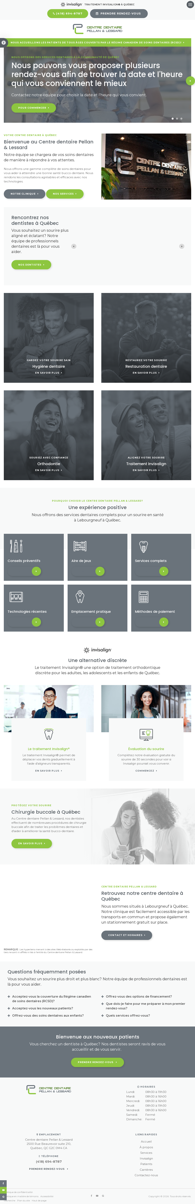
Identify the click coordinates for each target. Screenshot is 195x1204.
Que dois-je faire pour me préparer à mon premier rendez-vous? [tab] (145, 1006)
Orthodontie (48, 463)
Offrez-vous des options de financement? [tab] (139, 996)
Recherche (9, 1200)
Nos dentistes (30, 264)
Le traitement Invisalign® (49, 748)
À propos (146, 1147)
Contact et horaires (125, 935)
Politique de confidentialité (18, 1192)
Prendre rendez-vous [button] (121, 13)
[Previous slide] (73, 246)
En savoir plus (47, 373)
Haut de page (39, 1200)
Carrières (146, 1169)
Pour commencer (32, 107)
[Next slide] (181, 246)
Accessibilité (46, 1196)
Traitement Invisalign (146, 463)
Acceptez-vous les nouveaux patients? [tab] (42, 1008)
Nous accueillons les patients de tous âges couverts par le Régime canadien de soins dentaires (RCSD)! (96, 42)
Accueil (146, 1141)
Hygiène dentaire (49, 366)
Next (190, 80)
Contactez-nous (146, 1175)
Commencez (144, 771)
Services (146, 1153)
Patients (146, 1164)
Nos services (63, 193)
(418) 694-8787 (69, 13)
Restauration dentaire (146, 366)
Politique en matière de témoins (21, 1196)
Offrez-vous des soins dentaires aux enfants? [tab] (48, 1015)
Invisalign (146, 1158)
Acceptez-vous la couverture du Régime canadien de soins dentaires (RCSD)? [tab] (51, 999)
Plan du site (23, 1200)
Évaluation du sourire (146, 748)
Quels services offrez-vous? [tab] (128, 1015)
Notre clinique (23, 193)
